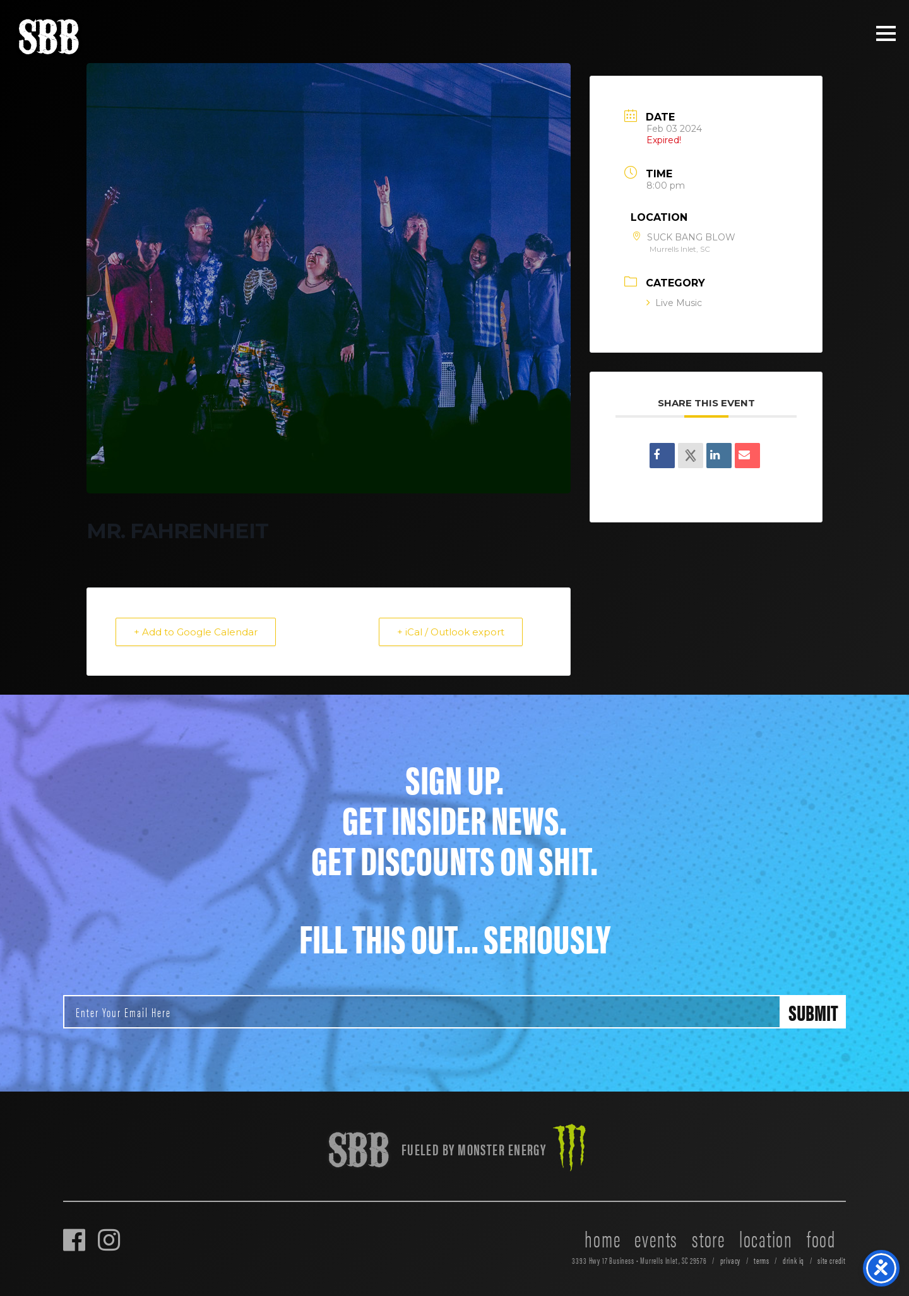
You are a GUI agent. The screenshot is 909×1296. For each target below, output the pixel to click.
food (821, 1238)
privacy (730, 1260)
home (603, 1238)
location (766, 1238)
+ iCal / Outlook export (450, 632)
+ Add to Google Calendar (196, 632)
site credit (831, 1260)
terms (761, 1260)
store (708, 1238)
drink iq (794, 1260)
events (656, 1238)
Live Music (674, 303)
